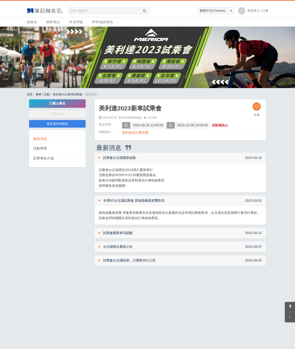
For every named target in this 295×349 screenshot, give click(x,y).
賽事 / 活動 (43, 94)
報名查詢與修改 (57, 123)
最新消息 (40, 139)
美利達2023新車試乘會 (67, 94)
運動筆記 (53, 22)
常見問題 (76, 22)
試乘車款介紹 (43, 158)
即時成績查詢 (102, 22)
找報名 (32, 22)
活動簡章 (40, 148)
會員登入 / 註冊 (257, 10)
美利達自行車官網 (135, 132)
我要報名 (57, 114)
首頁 (29, 94)
